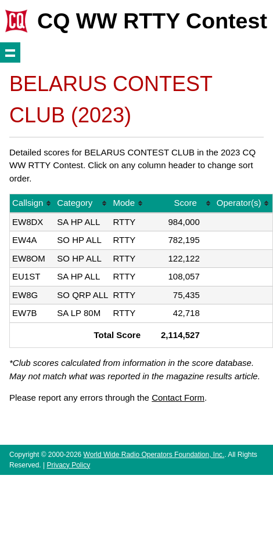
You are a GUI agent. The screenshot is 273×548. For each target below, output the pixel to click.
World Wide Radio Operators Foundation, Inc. (154, 455)
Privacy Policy (68, 465)
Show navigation (10, 52)
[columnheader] (32, 203)
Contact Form (178, 397)
